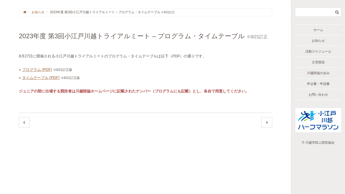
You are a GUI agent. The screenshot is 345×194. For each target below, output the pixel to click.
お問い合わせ (318, 94)
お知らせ (318, 41)
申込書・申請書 (318, 84)
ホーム (318, 30)
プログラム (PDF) (37, 69)
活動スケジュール (318, 51)
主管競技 (318, 62)
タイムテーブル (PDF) (41, 77)
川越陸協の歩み (318, 73)
